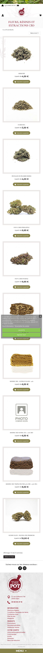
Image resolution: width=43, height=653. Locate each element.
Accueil (3, 5)
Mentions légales (13, 610)
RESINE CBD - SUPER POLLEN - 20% (21, 381)
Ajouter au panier (21, 82)
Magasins (10, 618)
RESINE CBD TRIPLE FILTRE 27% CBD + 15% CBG (21, 484)
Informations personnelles (16, 632)
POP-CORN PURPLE (21, 278)
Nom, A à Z (34, 33)
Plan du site (11, 616)
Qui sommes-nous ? (10, 5)
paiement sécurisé (37, 644)
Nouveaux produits (13, 625)
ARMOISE (21, 73)
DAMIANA (21, 125)
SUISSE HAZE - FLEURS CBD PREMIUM (21, 535)
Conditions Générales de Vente (17, 612)
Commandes (11, 634)
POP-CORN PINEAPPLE (21, 227)
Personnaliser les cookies (22, 326)
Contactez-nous (18, 5)
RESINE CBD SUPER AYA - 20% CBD (21, 432)
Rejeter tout (21, 335)
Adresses (10, 638)
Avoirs (9, 636)
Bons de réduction (13, 640)
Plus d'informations (8, 326)
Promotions (11, 623)
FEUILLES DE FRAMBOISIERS (21, 176)
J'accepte (21, 330)
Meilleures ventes (13, 627)
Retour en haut (9, 557)
